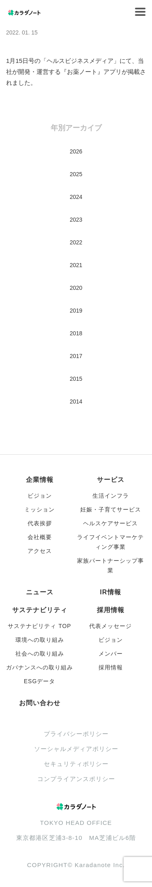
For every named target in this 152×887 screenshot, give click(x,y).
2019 (76, 310)
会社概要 (40, 537)
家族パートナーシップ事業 (110, 565)
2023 (76, 219)
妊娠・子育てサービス (110, 509)
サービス (110, 479)
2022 (76, 242)
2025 (76, 174)
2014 (76, 401)
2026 (76, 151)
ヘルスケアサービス (110, 523)
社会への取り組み (39, 653)
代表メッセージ (110, 626)
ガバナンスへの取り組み (39, 667)
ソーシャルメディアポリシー (76, 748)
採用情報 (110, 609)
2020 (76, 288)
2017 (76, 356)
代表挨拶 (40, 523)
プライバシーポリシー (76, 733)
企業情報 (40, 479)
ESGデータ (40, 681)
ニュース (40, 592)
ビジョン (40, 495)
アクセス (40, 551)
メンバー (110, 653)
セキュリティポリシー (76, 763)
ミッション (39, 509)
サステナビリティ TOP (39, 626)
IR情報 (110, 592)
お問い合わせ (39, 702)
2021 (76, 265)
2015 (76, 379)
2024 (76, 197)
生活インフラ (110, 495)
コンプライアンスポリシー (76, 778)
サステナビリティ (39, 609)
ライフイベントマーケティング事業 (110, 542)
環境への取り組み (39, 640)
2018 (76, 333)
